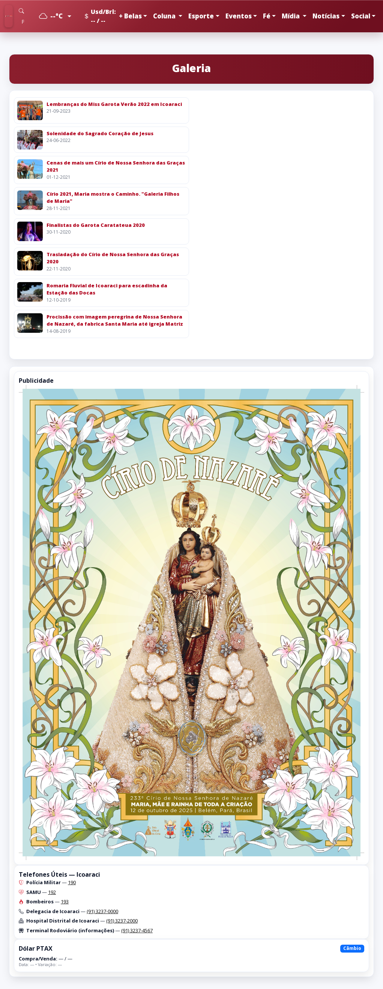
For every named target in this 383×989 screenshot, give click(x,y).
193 (65, 901)
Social (360, 16)
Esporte (201, 16)
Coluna (165, 16)
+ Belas (130, 16)
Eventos (238, 16)
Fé (266, 16)
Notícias (325, 16)
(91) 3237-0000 (102, 911)
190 (72, 882)
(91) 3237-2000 (122, 920)
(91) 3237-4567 (137, 930)
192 (52, 892)
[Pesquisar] (22, 21)
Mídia (291, 16)
